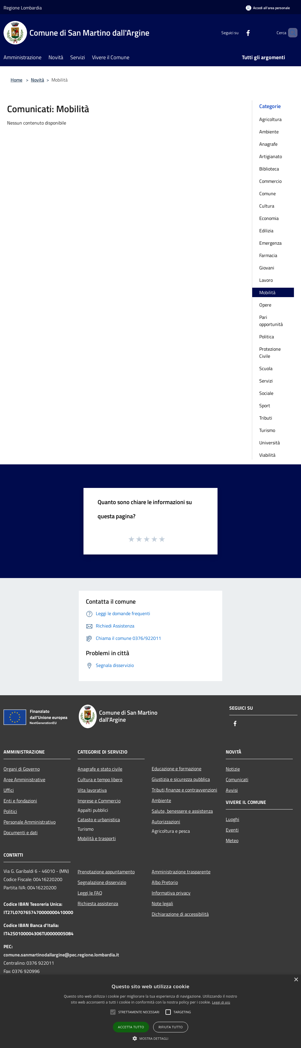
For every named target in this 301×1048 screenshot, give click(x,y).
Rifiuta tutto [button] (170, 1027)
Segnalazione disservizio (102, 882)
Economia (269, 218)
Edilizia (266, 230)
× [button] (296, 980)
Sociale (266, 393)
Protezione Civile (270, 352)
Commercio (270, 181)
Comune (267, 193)
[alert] (150, 1011)
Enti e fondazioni (20, 800)
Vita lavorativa (92, 790)
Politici (10, 811)
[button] (138, 1012)
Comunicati (237, 779)
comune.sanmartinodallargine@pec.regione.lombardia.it (61, 954)
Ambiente (269, 131)
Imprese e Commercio (99, 800)
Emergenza (270, 242)
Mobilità (267, 292)
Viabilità (267, 454)
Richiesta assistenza (98, 903)
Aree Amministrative (24, 779)
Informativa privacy (171, 892)
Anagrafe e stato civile (100, 768)
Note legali (162, 903)
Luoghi (232, 819)
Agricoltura (270, 119)
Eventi (232, 829)
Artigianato (270, 156)
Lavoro (266, 280)
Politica (266, 336)
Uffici (9, 790)
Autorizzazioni (166, 821)
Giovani (266, 267)
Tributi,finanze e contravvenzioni (184, 789)
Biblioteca (269, 168)
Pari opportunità (271, 321)
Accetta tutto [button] (131, 1027)
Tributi (265, 417)
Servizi (266, 380)
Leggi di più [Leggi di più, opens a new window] (221, 1002)
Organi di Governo (22, 768)
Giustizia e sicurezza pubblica (181, 779)
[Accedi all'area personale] (267, 8)
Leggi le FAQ (90, 892)
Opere (265, 304)
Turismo (267, 430)
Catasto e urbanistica (99, 819)
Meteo (232, 840)
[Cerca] (290, 33)
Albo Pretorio (165, 882)
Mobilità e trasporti (97, 838)
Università (269, 442)
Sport (264, 405)
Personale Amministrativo (30, 821)
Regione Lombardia (23, 7)
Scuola (265, 368)
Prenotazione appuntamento (106, 871)
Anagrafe (268, 144)
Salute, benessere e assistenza (182, 810)
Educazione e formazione (176, 768)
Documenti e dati (21, 832)
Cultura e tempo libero (100, 779)
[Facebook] (238, 33)
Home (16, 79)
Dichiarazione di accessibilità (180, 914)
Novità (37, 79)
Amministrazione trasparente (181, 871)
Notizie (233, 768)
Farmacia (268, 255)
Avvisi (232, 790)
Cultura (266, 205)
